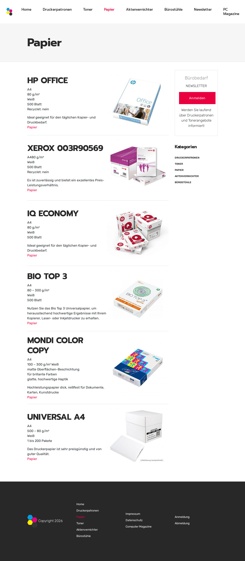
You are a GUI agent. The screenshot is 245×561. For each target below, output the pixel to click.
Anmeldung (182, 517)
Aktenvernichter (139, 9)
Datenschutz (134, 520)
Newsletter (203, 9)
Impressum (133, 514)
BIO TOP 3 (47, 276)
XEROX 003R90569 (65, 148)
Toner (88, 9)
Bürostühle (173, 9)
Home (26, 9)
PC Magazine (231, 11)
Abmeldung (182, 523)
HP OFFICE (47, 80)
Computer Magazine (139, 526)
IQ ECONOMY (53, 213)
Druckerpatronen (57, 9)
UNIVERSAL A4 (56, 417)
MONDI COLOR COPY (55, 345)
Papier (109, 9)
